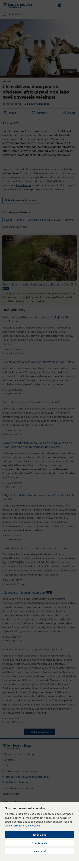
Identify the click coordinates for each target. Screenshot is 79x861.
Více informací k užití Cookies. (23, 825)
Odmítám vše (40, 843)
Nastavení (40, 851)
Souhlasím (39, 834)
